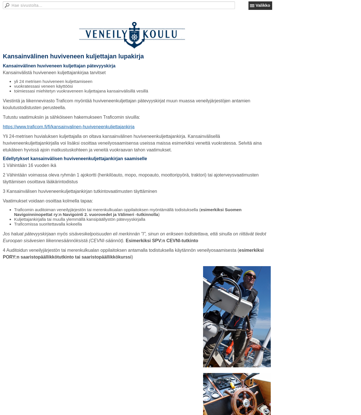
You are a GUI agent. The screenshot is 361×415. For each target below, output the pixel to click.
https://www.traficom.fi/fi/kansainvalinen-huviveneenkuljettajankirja (69, 126)
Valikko (263, 5)
